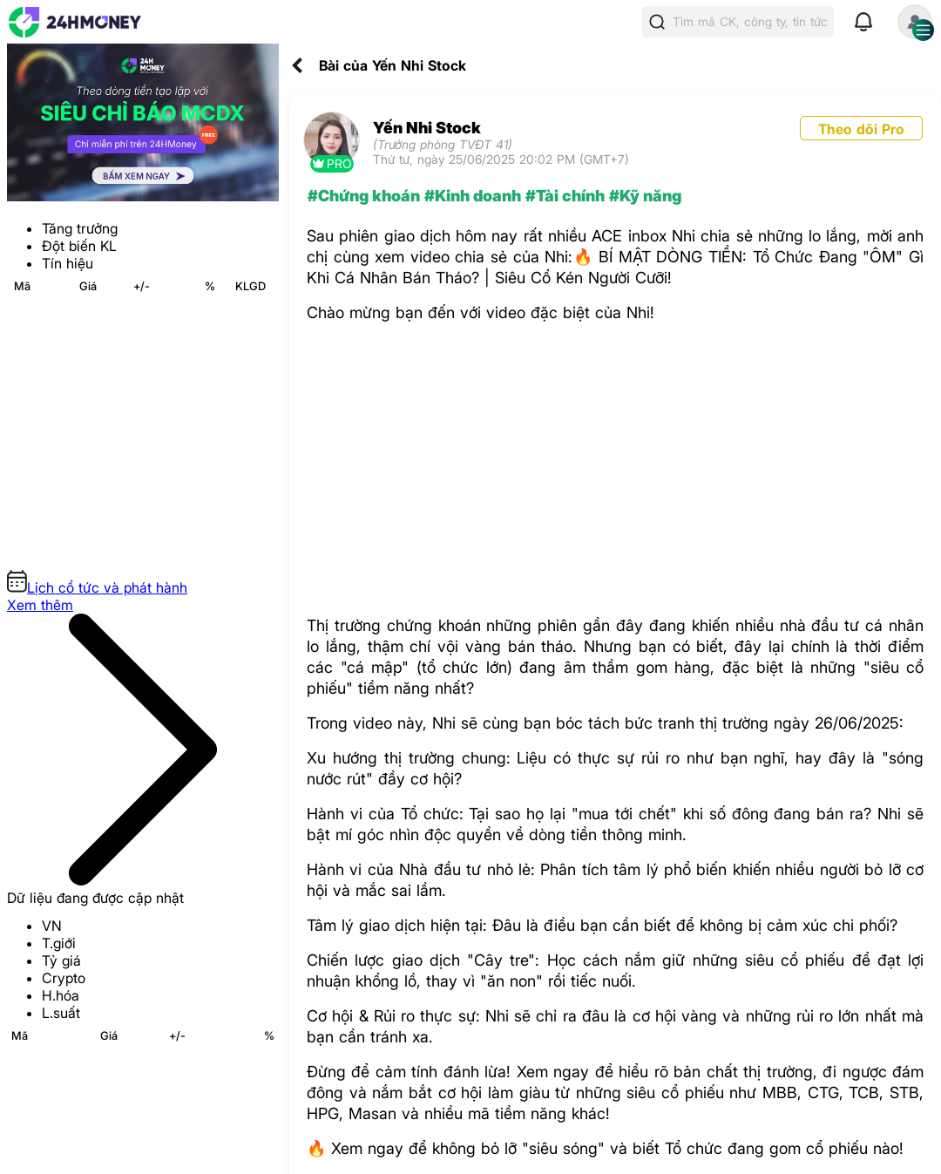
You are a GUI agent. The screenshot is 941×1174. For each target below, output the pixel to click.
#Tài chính (565, 196)
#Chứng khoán (364, 196)
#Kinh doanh (472, 196)
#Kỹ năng (645, 196)
